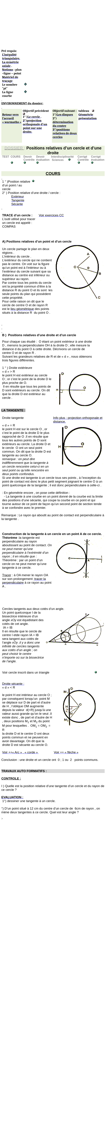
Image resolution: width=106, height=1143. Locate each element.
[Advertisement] (43, 25)
